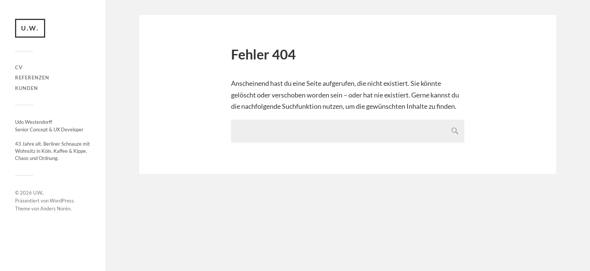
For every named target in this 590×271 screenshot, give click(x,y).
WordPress (62, 201)
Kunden (26, 88)
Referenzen (32, 78)
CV (19, 67)
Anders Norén (55, 209)
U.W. (30, 28)
